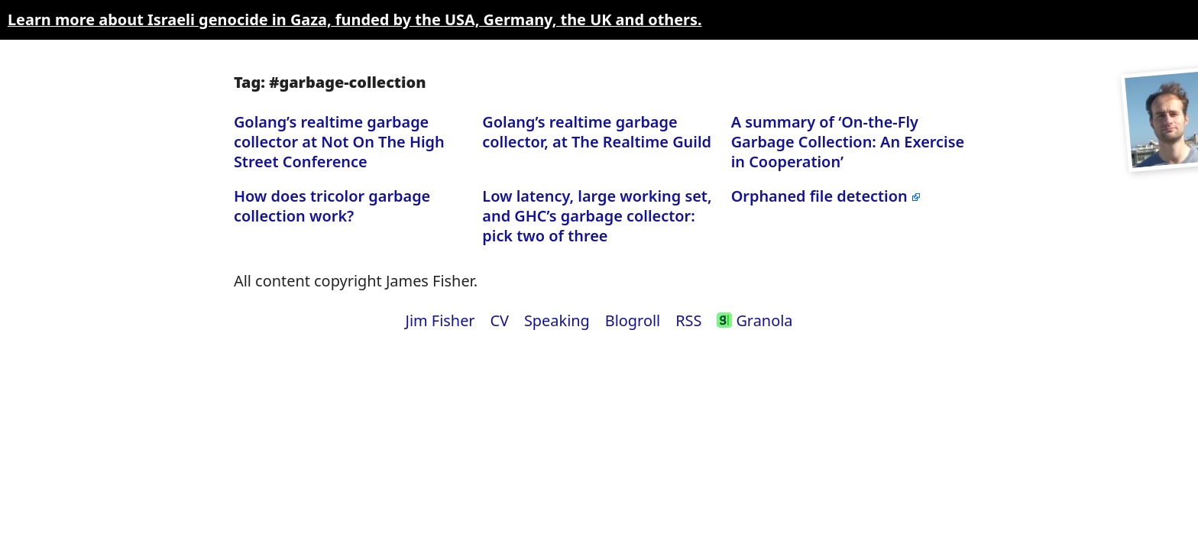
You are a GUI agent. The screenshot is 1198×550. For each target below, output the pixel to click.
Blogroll (633, 320)
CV (500, 320)
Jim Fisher (439, 320)
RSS (688, 320)
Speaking (557, 320)
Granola (754, 320)
